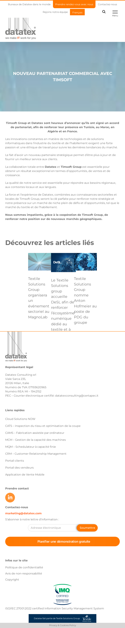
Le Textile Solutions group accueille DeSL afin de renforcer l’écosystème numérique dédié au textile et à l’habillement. (63, 307)
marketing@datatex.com (23, 513)
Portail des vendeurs (19, 467)
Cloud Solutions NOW (20, 419)
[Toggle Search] (104, 11)
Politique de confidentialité (24, 567)
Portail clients (14, 460)
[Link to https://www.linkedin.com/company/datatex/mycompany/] (10, 497)
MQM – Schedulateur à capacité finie (30, 446)
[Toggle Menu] (115, 12)
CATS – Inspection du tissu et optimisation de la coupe (43, 426)
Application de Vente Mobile (24, 474)
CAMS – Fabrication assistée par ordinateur (34, 432)
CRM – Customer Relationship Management (35, 453)
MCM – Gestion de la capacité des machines (35, 439)
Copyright (12, 579)
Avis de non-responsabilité (23, 573)
